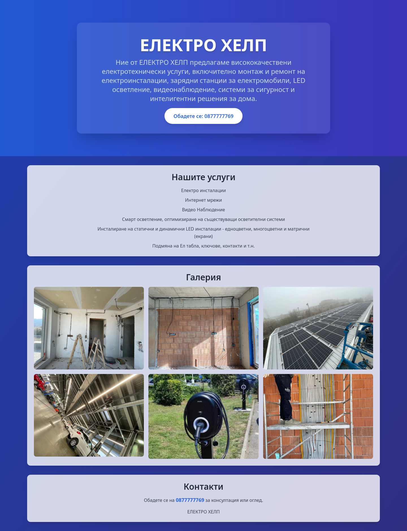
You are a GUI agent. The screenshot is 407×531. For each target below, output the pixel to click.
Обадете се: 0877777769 (203, 116)
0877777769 (190, 499)
